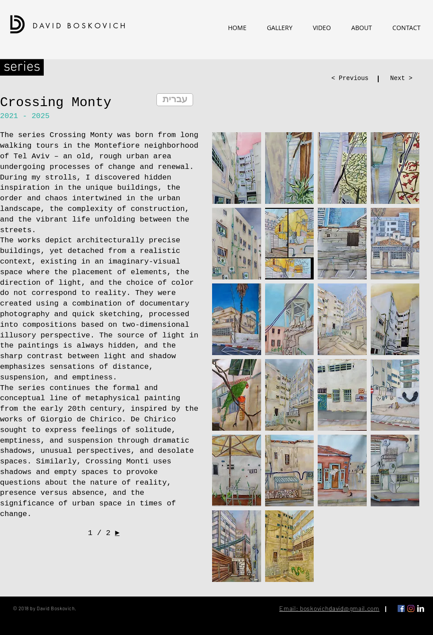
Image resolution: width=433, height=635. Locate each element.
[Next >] (404, 78)
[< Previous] (353, 78)
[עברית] (174, 99)
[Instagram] (410, 608)
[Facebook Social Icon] (401, 608)
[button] (236, 168)
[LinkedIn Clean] (420, 608)
